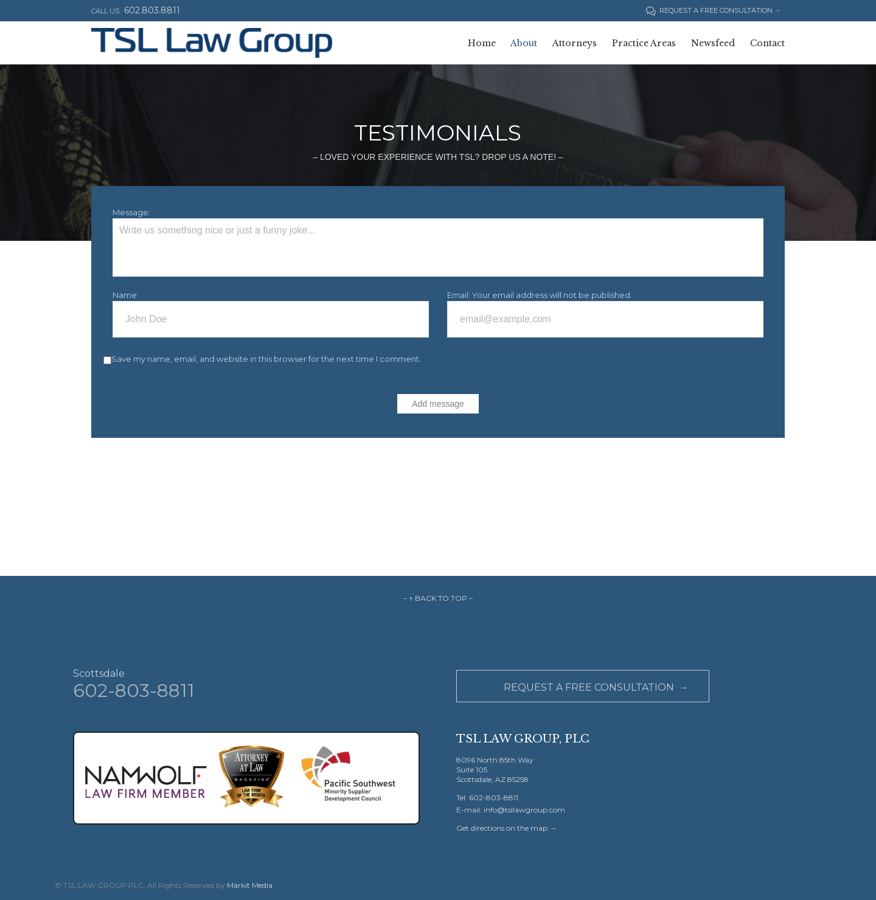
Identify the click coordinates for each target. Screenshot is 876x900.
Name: (126, 295)
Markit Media (250, 885)
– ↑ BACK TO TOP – (438, 598)
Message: (131, 212)
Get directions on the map (502, 827)
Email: (458, 295)
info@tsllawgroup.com (524, 809)
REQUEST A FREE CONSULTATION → (713, 10)
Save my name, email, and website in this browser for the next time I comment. (266, 359)
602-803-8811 (134, 695)
